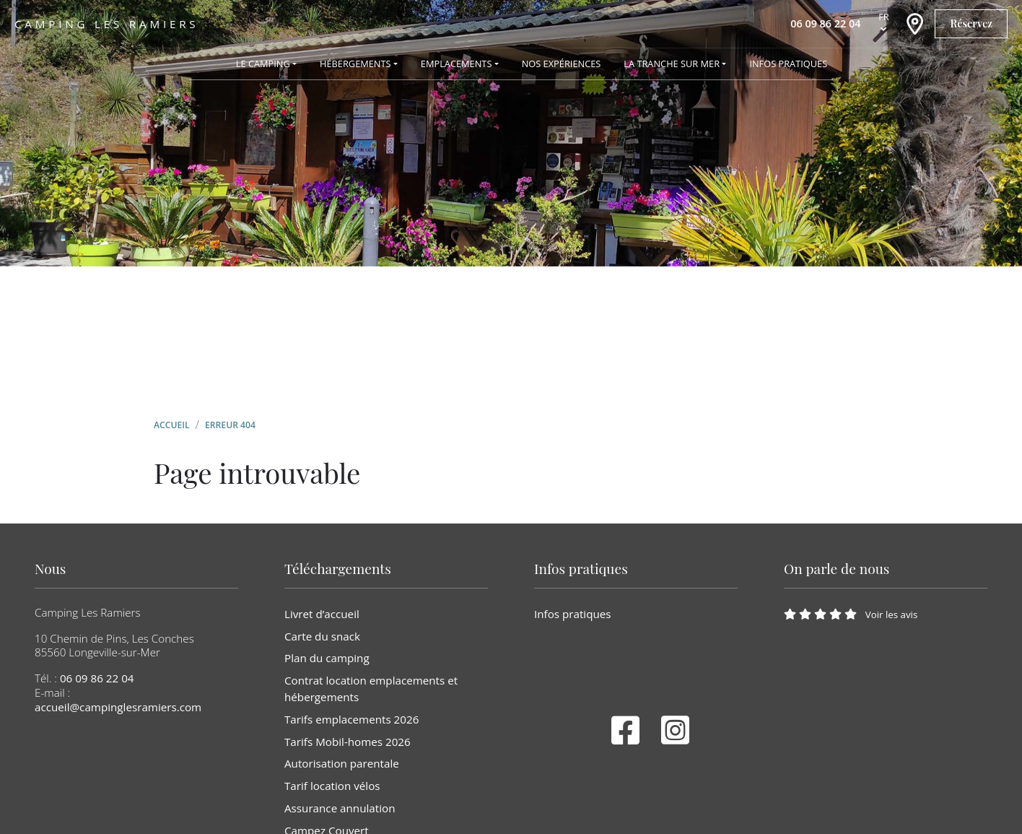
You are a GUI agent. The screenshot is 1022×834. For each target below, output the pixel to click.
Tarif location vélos (332, 785)
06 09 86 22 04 (97, 678)
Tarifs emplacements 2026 (351, 719)
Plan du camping (327, 658)
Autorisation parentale (341, 763)
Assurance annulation (339, 808)
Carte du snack (322, 636)
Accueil (172, 425)
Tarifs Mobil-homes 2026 (347, 741)
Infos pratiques (572, 614)
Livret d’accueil (321, 614)
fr (883, 16)
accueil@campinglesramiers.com (118, 707)
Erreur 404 (230, 425)
